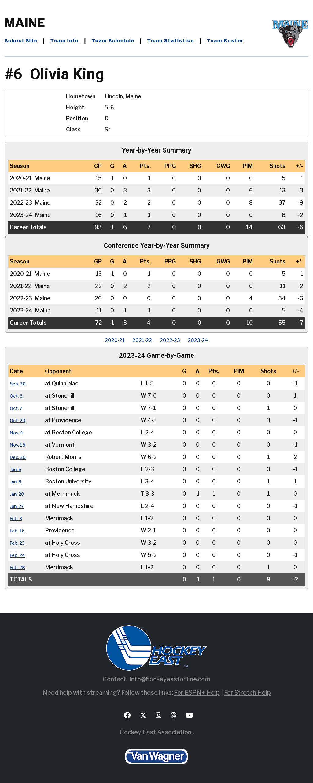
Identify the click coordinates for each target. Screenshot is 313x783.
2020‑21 (105, 340)
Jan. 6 (17, 469)
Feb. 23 (19, 542)
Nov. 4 (18, 432)
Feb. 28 (19, 567)
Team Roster (245, 40)
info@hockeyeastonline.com (170, 679)
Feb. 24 (19, 555)
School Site (23, 40)
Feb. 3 (17, 518)
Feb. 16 (19, 530)
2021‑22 (139, 340)
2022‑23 (173, 340)
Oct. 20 (19, 420)
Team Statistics (186, 40)
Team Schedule (123, 40)
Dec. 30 (20, 457)
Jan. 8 (17, 481)
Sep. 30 (20, 383)
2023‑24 (208, 340)
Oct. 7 (17, 408)
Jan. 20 (19, 493)
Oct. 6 (18, 395)
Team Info (71, 40)
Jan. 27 (18, 506)
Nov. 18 (19, 444)
